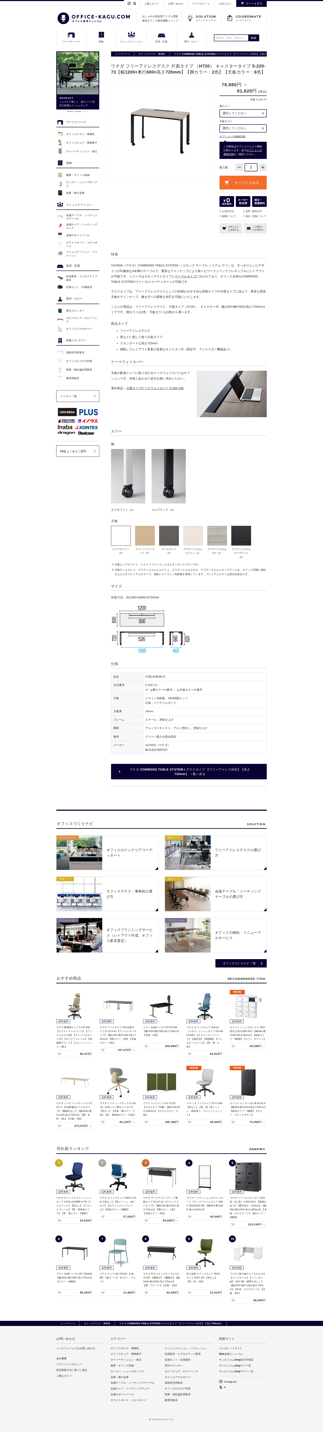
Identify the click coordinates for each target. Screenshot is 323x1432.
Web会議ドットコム (230, 1353)
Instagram (228, 1381)
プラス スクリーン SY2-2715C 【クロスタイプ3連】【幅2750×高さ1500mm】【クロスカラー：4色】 (161, 1109)
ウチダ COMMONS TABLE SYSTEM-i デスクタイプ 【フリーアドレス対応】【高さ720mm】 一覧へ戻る (190, 772)
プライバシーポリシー (69, 1364)
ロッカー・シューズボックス (127, 1371)
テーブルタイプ (185, 276)
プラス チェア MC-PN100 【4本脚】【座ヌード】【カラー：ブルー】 (118, 1277)
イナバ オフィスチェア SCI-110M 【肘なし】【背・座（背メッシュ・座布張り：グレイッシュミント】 (204, 1109)
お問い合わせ (175, 3)
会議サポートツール (122, 1394)
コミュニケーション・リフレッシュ (185, 1348)
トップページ (122, 54)
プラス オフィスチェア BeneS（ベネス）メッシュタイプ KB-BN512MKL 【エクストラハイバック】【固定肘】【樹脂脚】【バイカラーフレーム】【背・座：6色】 (204, 1037)
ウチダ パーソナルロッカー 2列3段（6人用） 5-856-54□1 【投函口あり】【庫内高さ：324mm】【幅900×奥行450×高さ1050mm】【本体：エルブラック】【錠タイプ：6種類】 (248, 1207)
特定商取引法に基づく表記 (71, 1370)
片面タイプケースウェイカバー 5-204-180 (155, 388)
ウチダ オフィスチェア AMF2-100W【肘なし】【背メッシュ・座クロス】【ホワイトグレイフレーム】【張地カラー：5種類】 (118, 1204)
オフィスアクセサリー (177, 1377)
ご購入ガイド (151, 3)
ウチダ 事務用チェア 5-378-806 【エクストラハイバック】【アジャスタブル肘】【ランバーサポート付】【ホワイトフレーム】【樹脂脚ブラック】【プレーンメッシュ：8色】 (74, 1037)
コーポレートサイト (230, 1348)
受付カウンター (174, 1365)
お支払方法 (228, 211)
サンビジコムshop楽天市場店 (236, 1359)
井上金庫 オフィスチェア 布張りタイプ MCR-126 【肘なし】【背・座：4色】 (203, 1277)
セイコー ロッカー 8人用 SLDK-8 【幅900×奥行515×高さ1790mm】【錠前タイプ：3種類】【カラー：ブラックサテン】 (248, 1109)
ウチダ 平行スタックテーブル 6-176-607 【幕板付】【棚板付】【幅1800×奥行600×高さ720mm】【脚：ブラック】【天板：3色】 (161, 1279)
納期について (229, 216)
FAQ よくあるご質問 (73, 451)
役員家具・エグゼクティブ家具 (183, 1353)
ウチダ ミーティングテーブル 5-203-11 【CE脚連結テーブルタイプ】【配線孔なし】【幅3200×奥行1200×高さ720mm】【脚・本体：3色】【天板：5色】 (74, 1111)
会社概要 (61, 1358)
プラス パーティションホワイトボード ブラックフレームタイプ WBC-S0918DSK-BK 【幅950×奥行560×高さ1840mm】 (204, 1204)
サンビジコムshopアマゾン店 (236, 1371)
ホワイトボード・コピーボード (129, 1400)
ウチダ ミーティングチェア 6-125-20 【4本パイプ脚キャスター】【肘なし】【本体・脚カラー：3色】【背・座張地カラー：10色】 (118, 1109)
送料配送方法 (254, 211)
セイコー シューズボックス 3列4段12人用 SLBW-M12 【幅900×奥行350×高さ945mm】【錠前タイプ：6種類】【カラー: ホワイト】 (248, 1033)
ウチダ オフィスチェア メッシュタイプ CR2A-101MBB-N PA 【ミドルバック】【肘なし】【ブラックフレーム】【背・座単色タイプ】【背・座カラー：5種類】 (74, 1206)
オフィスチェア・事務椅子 (126, 1353)
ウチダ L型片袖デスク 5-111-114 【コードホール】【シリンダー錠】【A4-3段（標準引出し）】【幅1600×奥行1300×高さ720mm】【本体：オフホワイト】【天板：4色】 (247, 1283)
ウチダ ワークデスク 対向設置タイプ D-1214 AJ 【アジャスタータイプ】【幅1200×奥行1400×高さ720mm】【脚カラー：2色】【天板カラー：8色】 (118, 1035)
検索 (254, 38)
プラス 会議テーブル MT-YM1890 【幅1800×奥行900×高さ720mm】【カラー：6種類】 (74, 1277)
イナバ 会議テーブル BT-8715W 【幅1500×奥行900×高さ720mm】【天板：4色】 (161, 1031)
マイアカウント (201, 3)
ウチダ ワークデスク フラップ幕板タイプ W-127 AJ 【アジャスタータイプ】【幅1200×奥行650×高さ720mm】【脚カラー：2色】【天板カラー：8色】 (161, 1206)
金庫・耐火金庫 (120, 1377)
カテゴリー (118, 1338)
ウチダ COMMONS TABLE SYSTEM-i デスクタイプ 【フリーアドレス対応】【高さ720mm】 (225, 54)
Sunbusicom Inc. (163, 1419)
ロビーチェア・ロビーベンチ (181, 1371)
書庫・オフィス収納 (122, 1365)
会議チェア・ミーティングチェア (130, 1388)
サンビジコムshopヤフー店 (235, 1365)
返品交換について (256, 216)
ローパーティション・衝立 (126, 1359)
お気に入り (225, 3)
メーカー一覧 (68, 396)
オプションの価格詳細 (232, 136)
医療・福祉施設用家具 (177, 1394)
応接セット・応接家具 (177, 1359)
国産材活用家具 (174, 1382)
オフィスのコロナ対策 (177, 1388)
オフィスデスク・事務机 (152, 54)
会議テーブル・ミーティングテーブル (132, 1382)
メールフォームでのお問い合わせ (75, 1348)
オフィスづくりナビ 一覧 (239, 963)
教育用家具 (171, 1400)
